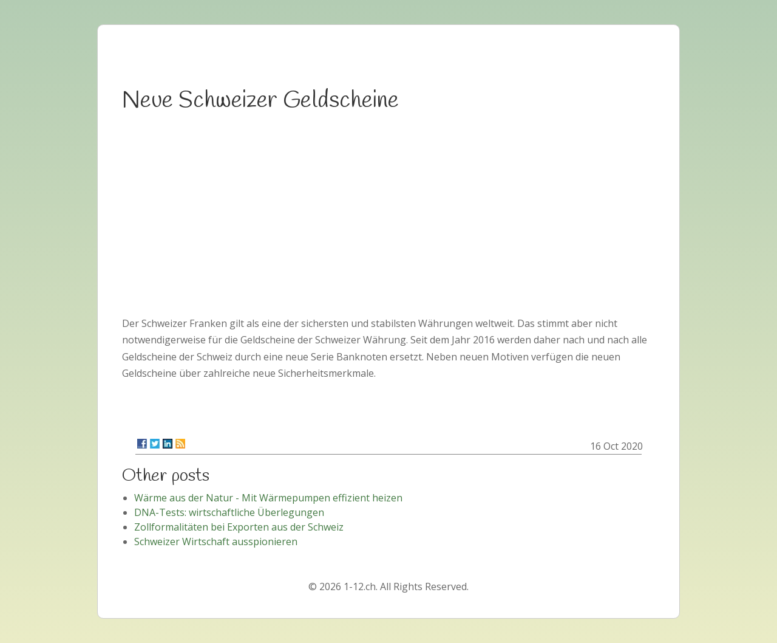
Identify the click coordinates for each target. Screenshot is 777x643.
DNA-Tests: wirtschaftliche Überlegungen (229, 512)
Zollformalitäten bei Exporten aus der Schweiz (239, 527)
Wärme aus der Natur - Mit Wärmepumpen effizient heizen (268, 497)
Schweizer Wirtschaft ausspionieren (215, 541)
